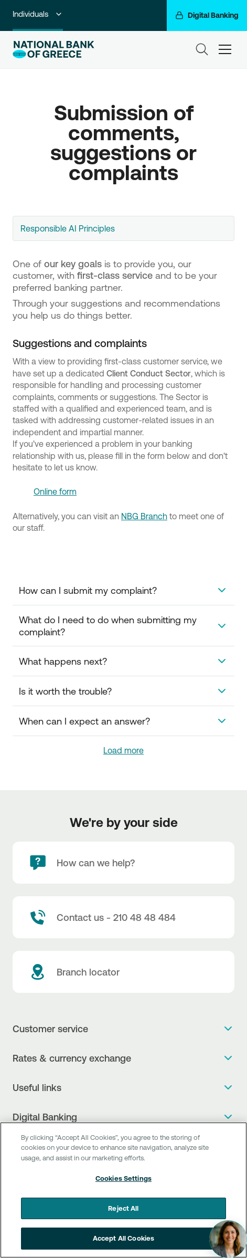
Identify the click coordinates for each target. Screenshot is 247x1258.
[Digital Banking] (207, 15)
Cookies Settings (123, 1178)
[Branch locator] (123, 972)
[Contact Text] (123, 917)
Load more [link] (123, 750)
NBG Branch (144, 516)
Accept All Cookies (123, 1238)
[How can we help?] (123, 863)
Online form (55, 491)
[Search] (202, 49)
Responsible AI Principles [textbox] (67, 228)
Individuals (38, 13)
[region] (123, 1190)
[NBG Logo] (64, 49)
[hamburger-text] (224, 49)
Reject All (123, 1208)
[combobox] (123, 228)
